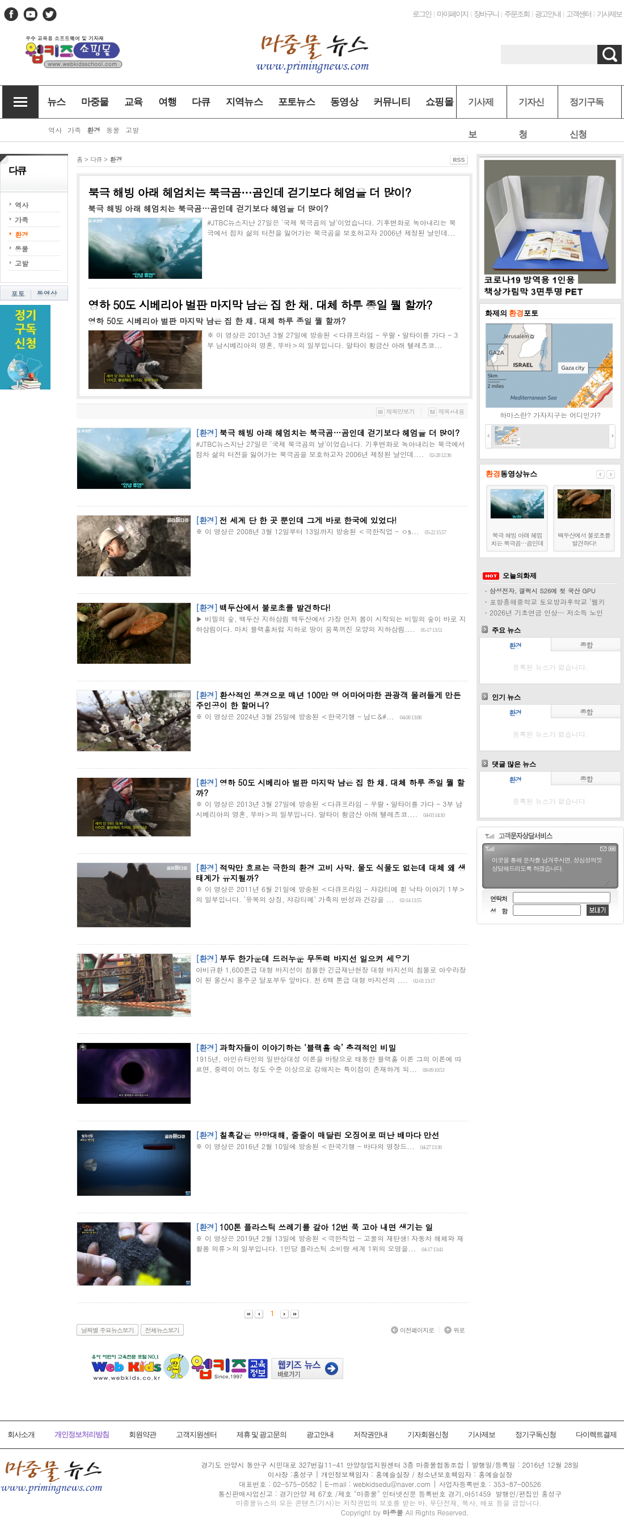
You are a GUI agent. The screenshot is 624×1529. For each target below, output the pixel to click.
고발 (21, 263)
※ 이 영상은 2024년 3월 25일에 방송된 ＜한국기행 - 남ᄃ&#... (295, 716)
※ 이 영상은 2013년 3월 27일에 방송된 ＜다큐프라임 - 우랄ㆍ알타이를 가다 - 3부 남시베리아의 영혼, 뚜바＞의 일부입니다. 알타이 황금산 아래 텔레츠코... (332, 340)
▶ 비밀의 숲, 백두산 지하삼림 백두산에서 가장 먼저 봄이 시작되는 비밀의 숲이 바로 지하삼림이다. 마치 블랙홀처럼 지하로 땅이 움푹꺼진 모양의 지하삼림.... (331, 624)
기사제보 (609, 14)
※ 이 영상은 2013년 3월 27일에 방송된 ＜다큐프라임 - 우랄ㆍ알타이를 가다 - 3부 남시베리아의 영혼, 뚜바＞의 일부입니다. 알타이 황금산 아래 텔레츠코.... (329, 809)
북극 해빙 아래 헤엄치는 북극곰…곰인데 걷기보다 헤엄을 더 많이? (249, 192)
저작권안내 (370, 1434)
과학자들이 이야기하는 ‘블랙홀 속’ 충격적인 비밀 (308, 1047)
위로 (454, 1330)
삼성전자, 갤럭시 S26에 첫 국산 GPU (543, 591)
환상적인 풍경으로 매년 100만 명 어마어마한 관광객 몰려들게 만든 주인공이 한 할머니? (328, 700)
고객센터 (578, 14)
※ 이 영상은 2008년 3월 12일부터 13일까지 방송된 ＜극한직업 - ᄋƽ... (307, 531)
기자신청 (531, 107)
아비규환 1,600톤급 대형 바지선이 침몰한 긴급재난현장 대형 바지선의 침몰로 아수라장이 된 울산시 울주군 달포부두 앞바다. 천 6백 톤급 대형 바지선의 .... (331, 975)
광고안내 (547, 14)
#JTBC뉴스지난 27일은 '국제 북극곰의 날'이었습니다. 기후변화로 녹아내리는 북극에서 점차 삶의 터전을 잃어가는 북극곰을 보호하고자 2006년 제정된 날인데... (331, 227)
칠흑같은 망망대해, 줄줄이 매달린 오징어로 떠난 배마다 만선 (330, 1135)
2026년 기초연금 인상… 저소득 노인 (546, 612)
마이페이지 (452, 14)
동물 (21, 248)
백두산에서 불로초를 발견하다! (275, 607)
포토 (18, 293)
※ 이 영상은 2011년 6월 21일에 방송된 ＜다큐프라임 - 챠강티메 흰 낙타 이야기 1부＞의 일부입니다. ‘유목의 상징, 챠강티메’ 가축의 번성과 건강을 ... (330, 894)
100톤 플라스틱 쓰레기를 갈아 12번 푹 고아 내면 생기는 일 (326, 1227)
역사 (21, 205)
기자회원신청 (427, 1434)
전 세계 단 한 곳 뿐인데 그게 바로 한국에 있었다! (308, 520)
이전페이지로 (412, 1330)
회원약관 (142, 1434)
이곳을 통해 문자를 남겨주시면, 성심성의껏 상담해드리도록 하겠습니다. (550, 870)
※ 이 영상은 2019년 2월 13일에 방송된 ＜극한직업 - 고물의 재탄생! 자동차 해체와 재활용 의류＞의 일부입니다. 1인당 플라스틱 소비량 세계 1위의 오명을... (329, 1243)
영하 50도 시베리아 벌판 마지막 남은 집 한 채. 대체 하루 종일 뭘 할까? (260, 304)
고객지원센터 (196, 1434)
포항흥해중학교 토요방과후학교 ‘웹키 (547, 601)
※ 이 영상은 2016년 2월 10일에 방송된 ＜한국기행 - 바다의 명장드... (305, 1146)
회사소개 (21, 1434)
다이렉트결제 (596, 1434)
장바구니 (486, 14)
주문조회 (516, 14)
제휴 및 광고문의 (262, 1434)
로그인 (421, 14)
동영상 (47, 293)
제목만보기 (395, 411)
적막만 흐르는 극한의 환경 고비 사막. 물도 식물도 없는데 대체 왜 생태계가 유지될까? (331, 872)
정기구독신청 (587, 107)
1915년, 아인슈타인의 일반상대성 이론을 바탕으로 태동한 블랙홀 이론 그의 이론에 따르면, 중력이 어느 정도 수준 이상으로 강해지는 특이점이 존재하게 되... (329, 1064)
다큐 (96, 159)
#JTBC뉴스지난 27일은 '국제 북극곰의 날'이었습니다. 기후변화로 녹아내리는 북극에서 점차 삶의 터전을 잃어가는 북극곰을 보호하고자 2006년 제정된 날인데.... (330, 449)
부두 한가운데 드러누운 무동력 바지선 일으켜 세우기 (315, 958)
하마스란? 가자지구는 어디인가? (550, 415)
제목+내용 (446, 411)
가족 (21, 219)
